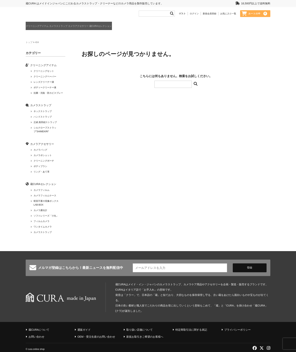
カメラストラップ (71, 27)
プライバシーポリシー (237, 324)
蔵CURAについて (261, 27)
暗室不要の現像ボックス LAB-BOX (46, 203)
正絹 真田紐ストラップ (45, 122)
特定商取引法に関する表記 (191, 324)
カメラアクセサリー (103, 27)
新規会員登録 (209, 14)
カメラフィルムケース (45, 196)
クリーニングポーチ (44, 161)
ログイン (194, 14)
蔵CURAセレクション (137, 27)
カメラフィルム (41, 190)
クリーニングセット (44, 71)
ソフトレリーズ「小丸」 (46, 216)
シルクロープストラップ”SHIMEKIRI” (45, 130)
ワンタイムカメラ (43, 227)
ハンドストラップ (43, 117)
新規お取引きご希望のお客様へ (144, 331)
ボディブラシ (40, 166)
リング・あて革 (41, 172)
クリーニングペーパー (45, 77)
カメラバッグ (40, 150)
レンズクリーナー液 (44, 82)
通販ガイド (241, 27)
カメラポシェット (43, 155)
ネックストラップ (43, 111)
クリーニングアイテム (39, 27)
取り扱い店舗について (139, 324)
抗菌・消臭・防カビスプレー (48, 93)
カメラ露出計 (40, 210)
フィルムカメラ (41, 221)
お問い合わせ (36, 331)
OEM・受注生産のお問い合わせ (96, 331)
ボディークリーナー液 (45, 88)
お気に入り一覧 (228, 14)
